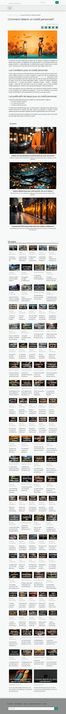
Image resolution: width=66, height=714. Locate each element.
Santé (26, 704)
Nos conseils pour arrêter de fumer (39, 654)
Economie (16, 15)
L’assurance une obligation (33, 595)
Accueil (10, 15)
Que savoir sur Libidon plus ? (14, 460)
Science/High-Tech (35, 704)
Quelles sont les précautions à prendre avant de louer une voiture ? (33, 156)
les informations (42, 77)
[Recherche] (47, 2)
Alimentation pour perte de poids (27, 576)
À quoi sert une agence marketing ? (51, 366)
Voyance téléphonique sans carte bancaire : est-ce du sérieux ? (33, 191)
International (19, 704)
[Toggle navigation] (10, 8)
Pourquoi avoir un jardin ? (39, 519)
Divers (45, 704)
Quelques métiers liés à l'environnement (53, 440)
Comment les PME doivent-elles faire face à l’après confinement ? (33, 226)
